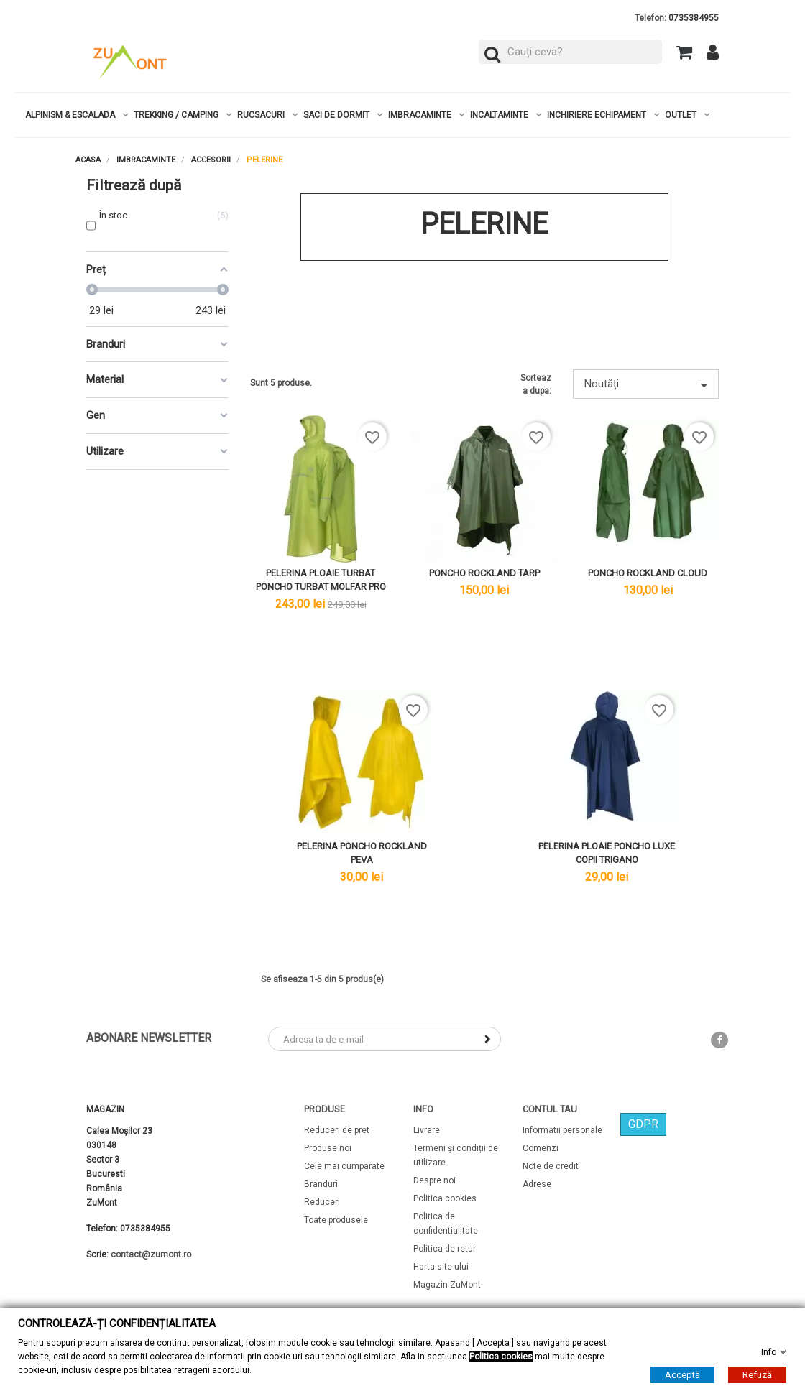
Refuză (757, 1374)
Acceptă (682, 1374)
